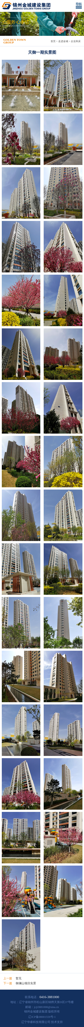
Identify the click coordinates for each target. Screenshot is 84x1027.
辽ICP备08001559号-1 (42, 1016)
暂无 (19, 978)
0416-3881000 (49, 997)
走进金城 (63, 41)
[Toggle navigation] (79, 6)
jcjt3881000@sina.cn (46, 1007)
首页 (53, 41)
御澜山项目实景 (26, 983)
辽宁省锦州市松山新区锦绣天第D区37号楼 (46, 1002)
